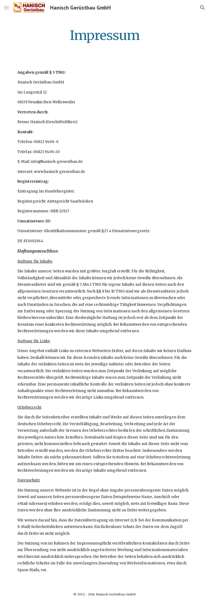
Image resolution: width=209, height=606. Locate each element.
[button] (6, 7)
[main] (104, 34)
